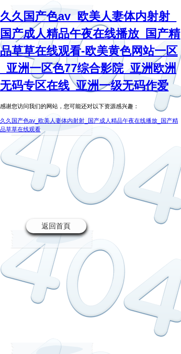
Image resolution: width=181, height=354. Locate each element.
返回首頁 (56, 226)
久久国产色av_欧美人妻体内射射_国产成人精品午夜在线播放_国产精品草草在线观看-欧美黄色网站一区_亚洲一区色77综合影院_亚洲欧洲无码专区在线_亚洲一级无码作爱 (90, 51)
